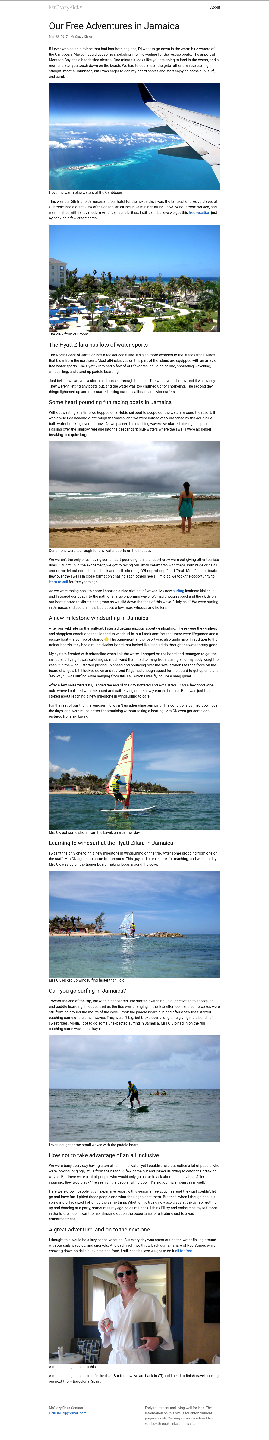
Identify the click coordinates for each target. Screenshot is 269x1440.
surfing (178, 591)
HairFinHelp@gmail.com (68, 1413)
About (215, 7)
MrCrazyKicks (65, 7)
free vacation (200, 212)
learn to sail (58, 582)
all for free (183, 1251)
